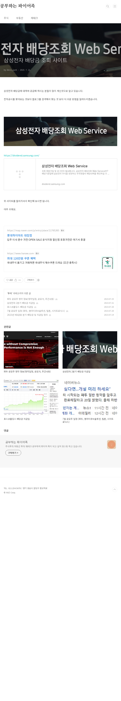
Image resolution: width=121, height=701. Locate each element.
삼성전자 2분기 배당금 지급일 (21, 504)
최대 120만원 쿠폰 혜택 (21, 459)
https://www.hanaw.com (20, 454)
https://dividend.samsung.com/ (21, 244)
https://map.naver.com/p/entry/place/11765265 (33, 431)
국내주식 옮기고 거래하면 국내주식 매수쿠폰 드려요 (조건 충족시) (42, 463)
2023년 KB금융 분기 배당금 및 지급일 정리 (27, 516)
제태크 (34, 18)
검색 (107, 6)
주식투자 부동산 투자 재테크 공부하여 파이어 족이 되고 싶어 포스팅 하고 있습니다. (43, 647)
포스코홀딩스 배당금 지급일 (20, 508)
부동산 (19, 18)
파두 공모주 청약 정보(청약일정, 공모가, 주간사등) (30, 500)
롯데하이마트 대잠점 (19, 436)
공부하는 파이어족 (16, 643)
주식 (6, 18)
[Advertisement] (60, 108)
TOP (114, 690)
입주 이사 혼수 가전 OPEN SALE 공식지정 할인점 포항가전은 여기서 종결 (46, 440)
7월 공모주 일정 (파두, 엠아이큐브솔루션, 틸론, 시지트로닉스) (36, 512)
